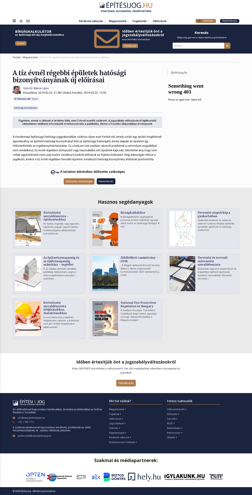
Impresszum (174, 432)
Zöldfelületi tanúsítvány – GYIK (139, 259)
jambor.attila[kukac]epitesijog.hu (34, 435)
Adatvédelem (174, 428)
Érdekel (21, 43)
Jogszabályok (117, 423)
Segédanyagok (117, 432)
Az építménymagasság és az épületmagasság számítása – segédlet (61, 261)
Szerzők (172, 418)
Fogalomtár (141, 21)
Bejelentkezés (229, 20)
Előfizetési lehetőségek (79, 181)
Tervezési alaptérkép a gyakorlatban (214, 214)
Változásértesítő (176, 409)
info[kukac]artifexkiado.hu (31, 417)
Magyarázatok (119, 21)
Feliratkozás (130, 46)
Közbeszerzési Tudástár (122, 442)
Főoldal (16, 57)
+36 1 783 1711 (26, 422)
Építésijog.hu (179, 72)
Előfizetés (205, 20)
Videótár (114, 428)
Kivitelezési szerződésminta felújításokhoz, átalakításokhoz (55, 308)
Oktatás (172, 437)
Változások (161, 21)
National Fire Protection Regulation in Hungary (138, 304)
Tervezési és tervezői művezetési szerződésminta (213, 261)
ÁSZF (171, 423)
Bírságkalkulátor (133, 212)
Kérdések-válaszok (92, 21)
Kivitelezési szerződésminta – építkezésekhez (56, 216)
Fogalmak (115, 414)
